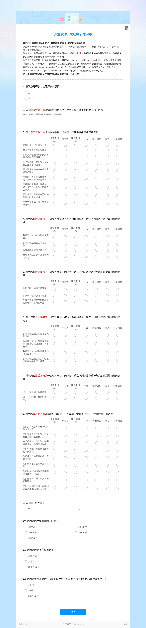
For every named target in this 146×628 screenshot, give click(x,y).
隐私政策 (23, 624)
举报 (126, 624)
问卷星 (68, 624)
